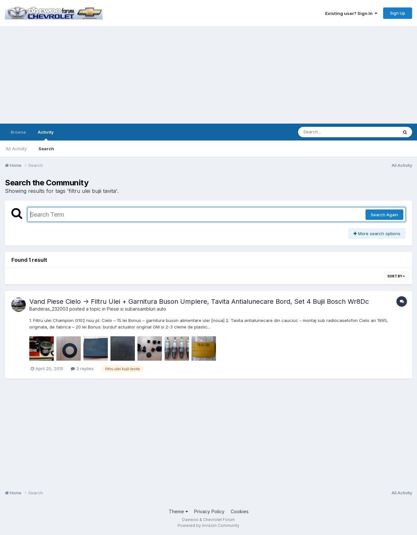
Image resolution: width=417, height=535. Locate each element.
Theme (178, 511)
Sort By (396, 276)
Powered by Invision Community (208, 525)
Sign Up (397, 13)
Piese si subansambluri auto (136, 309)
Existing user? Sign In (351, 13)
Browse (18, 132)
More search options (376, 233)
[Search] (330, 132)
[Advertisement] (208, 74)
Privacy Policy (209, 511)
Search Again (384, 214)
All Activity (16, 148)
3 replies (82, 368)
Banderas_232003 (48, 309)
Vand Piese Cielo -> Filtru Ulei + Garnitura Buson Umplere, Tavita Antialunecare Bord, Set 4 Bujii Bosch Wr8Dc (199, 301)
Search (46, 148)
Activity (46, 134)
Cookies (240, 511)
